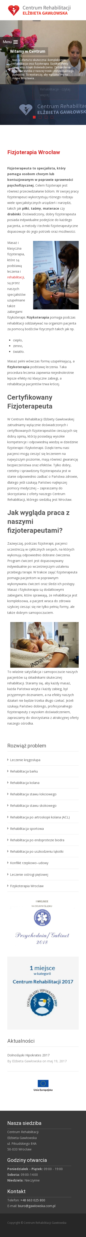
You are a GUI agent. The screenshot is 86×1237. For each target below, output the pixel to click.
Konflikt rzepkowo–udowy (29, 863)
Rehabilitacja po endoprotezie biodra (37, 840)
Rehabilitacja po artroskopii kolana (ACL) (40, 817)
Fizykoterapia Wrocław (27, 886)
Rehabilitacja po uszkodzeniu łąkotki (36, 851)
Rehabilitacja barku (24, 771)
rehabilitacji (15, 277)
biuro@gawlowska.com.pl (36, 1206)
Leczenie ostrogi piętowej (29, 874)
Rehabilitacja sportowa (27, 828)
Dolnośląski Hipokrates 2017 (28, 1055)
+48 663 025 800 (32, 1200)
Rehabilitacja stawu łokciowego (33, 794)
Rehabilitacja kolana (24, 783)
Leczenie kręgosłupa (25, 760)
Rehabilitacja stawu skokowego (33, 805)
